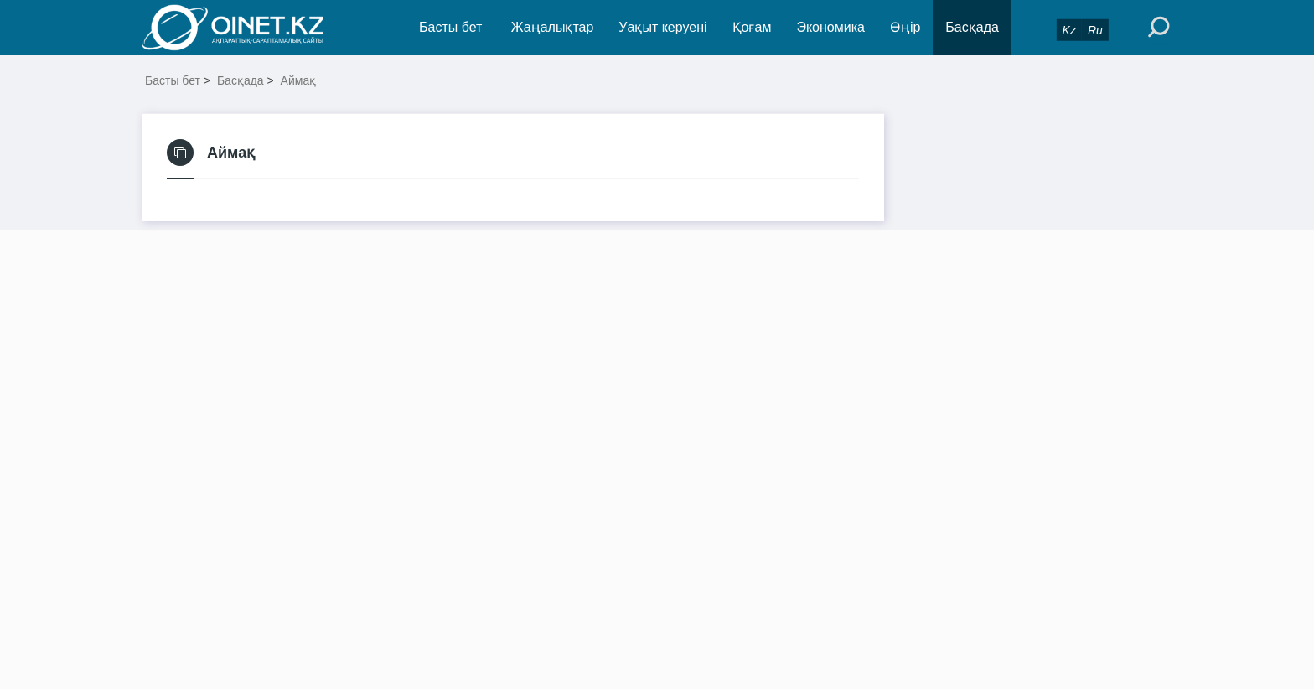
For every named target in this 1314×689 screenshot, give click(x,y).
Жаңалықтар (552, 27)
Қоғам (752, 27)
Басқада (972, 27)
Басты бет (450, 27)
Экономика (830, 27)
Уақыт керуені (662, 27)
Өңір (905, 27)
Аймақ (299, 80)
